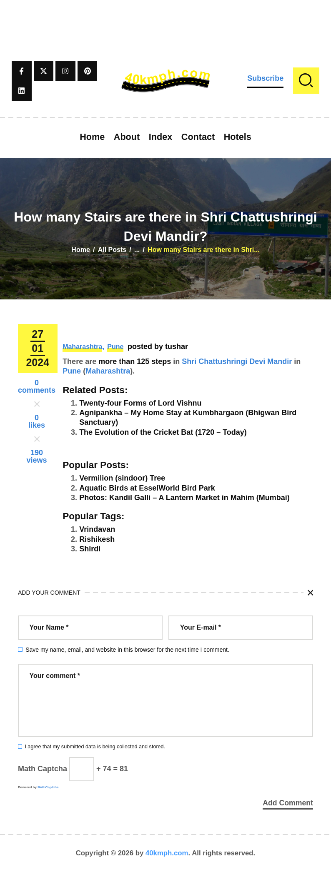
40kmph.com (166, 853)
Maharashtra (82, 346)
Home (80, 249)
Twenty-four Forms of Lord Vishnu (140, 403)
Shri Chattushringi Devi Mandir (237, 361)
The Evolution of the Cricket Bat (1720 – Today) (163, 432)
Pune (115, 346)
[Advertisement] (165, 18)
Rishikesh (97, 539)
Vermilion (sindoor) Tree (122, 478)
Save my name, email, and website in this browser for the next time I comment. (127, 650)
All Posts (112, 249)
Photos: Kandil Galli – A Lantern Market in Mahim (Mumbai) (184, 497)
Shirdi (89, 549)
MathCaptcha (48, 787)
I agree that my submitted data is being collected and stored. (95, 747)
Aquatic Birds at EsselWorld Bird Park (147, 488)
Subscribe (265, 78)
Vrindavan (97, 529)
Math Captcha (42, 769)
